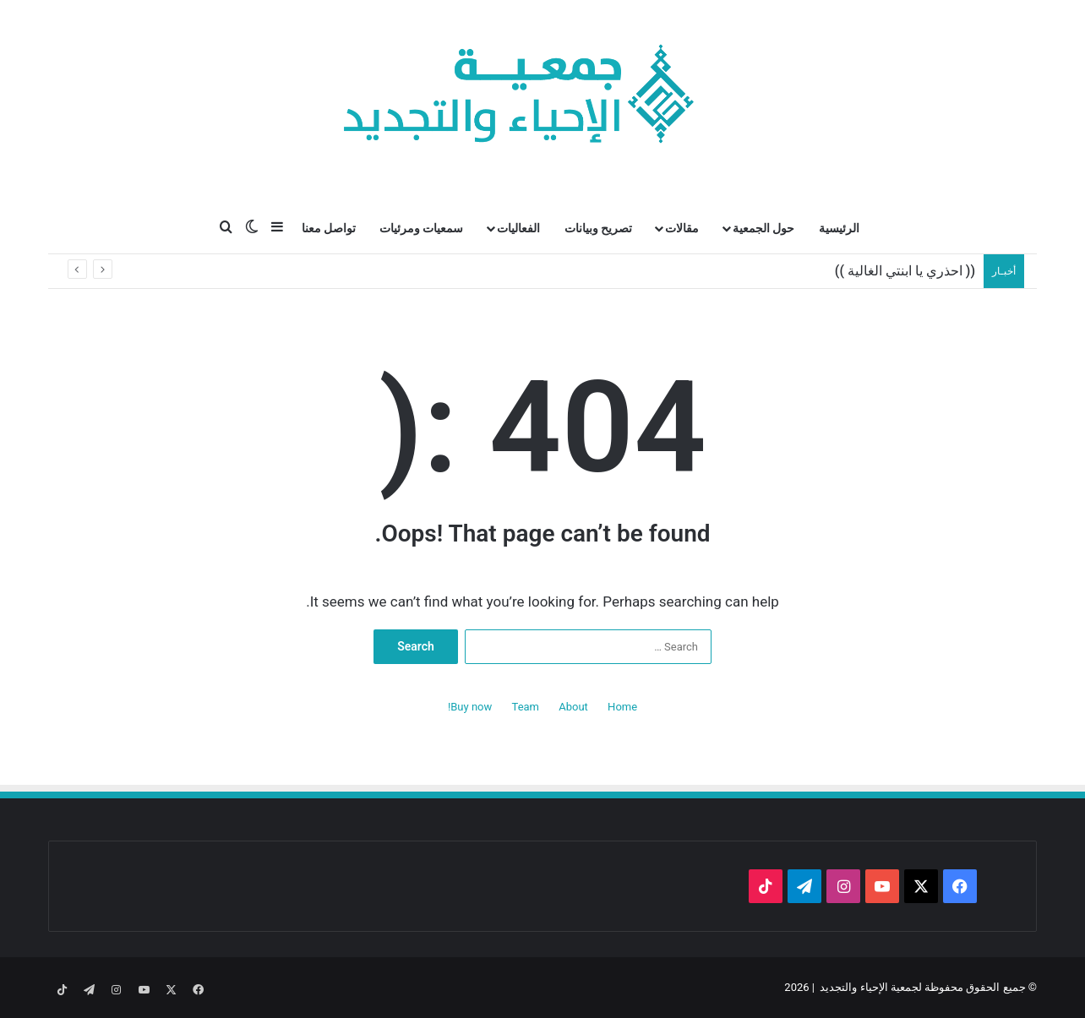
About (573, 706)
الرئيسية (839, 228)
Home (622, 706)
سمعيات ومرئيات (421, 228)
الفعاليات (518, 228)
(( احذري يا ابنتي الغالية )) (905, 271)
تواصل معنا (329, 228)
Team (526, 706)
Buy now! (470, 706)
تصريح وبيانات (598, 228)
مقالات (682, 228)
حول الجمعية (763, 228)
